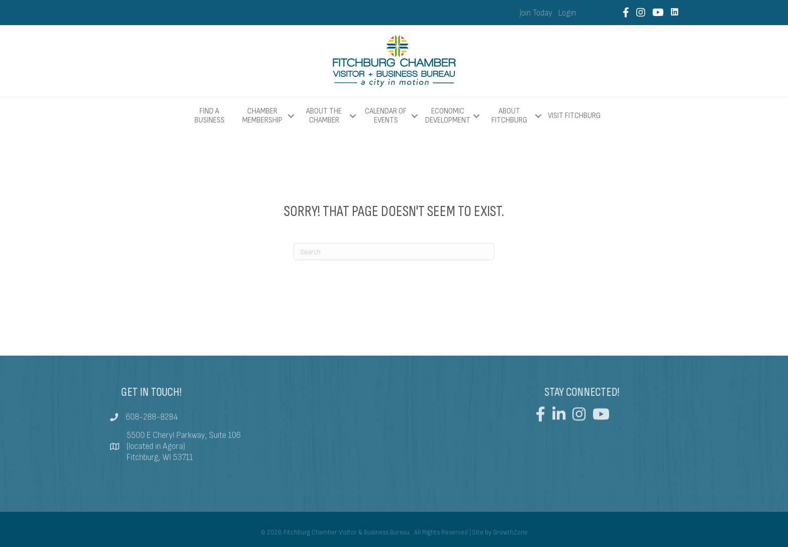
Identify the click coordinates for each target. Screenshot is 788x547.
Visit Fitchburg (574, 116)
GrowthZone (510, 532)
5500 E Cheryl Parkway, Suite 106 (184, 445)
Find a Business (209, 115)
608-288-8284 (152, 422)
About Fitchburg (509, 115)
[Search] (394, 251)
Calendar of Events (386, 115)
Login (567, 13)
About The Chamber (324, 115)
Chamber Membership (262, 115)
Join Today (536, 13)
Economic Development (447, 115)
